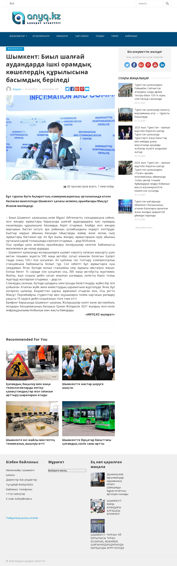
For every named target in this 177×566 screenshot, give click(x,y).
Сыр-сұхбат (82, 36)
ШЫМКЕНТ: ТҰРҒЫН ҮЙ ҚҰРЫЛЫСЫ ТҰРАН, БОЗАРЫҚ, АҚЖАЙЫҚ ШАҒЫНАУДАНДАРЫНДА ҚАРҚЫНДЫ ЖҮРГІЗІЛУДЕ (107, 541)
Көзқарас (62, 36)
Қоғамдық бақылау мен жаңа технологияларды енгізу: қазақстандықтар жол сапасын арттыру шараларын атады (29, 389)
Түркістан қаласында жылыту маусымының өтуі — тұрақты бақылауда (152, 113)
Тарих (114, 36)
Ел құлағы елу (41, 36)
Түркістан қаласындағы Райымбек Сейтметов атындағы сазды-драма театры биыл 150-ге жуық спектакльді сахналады (150, 91)
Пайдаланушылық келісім (22, 518)
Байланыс (131, 36)
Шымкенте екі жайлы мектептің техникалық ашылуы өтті (30, 442)
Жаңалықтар (17, 36)
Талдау (100, 36)
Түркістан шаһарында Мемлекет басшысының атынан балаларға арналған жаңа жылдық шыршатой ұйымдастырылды (151, 208)
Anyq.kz (17, 89)
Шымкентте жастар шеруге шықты (83, 386)
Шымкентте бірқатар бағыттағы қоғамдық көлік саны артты (86, 442)
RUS (12, 3)
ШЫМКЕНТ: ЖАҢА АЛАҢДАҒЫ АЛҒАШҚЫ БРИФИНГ (114, 507)
